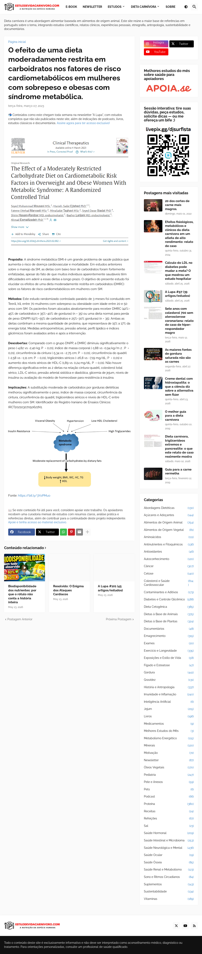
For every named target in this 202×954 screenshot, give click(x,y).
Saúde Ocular (169, 855)
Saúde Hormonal (169, 833)
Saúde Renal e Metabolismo (169, 870)
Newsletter (169, 760)
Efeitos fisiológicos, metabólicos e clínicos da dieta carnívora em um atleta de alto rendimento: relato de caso (179, 234)
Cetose (169, 574)
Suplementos (169, 884)
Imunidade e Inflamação (169, 694)
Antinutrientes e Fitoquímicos (169, 545)
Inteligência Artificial (169, 702)
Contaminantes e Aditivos (169, 592)
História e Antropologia (169, 687)
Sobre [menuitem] (170, 6)
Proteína (169, 804)
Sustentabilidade (169, 892)
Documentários (169, 629)
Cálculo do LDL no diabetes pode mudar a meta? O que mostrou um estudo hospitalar (178, 271)
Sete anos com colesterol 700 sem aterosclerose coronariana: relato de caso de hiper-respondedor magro (179, 321)
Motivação (169, 753)
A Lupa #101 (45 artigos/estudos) (110, 588)
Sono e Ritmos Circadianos (169, 877)
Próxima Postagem (118, 619)
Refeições (169, 819)
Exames (169, 643)
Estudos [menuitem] (115, 6)
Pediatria (169, 775)
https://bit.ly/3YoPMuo (34, 495)
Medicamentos (169, 724)
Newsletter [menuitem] (92, 6)
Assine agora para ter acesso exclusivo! (83, 123)
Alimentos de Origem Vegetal (169, 530)
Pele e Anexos (169, 782)
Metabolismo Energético (169, 738)
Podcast (169, 797)
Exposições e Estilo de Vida (169, 658)
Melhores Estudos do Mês (169, 731)
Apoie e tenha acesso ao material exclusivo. (37, 522)
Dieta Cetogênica (169, 607)
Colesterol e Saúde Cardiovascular (169, 583)
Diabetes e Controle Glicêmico (169, 600)
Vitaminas (169, 899)
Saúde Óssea (169, 862)
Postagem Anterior (19, 619)
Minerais (169, 746)
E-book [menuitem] (71, 6)
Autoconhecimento (169, 559)
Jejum (169, 709)
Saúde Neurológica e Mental (169, 848)
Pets (169, 789)
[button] (186, 6)
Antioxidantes (169, 552)
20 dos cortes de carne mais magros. (177, 205)
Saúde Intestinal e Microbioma (169, 841)
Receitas (169, 811)
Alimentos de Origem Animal (169, 523)
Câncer (169, 566)
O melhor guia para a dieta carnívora (175, 416)
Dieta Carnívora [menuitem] (143, 6)
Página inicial (17, 41)
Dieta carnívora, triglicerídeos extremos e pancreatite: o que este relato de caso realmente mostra (179, 446)
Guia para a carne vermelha (178, 471)
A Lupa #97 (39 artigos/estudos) (177, 294)
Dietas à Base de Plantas (169, 621)
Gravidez (169, 680)
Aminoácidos (169, 537)
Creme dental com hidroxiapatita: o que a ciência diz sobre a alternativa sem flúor (179, 386)
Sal (169, 826)
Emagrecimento (169, 636)
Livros (169, 716)
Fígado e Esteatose (169, 665)
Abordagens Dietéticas (169, 508)
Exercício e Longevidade (169, 651)
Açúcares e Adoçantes (169, 515)
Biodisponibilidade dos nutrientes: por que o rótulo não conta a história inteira (22, 594)
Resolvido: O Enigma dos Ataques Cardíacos (68, 590)
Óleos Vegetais (169, 767)
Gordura (169, 673)
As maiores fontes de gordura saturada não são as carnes (178, 356)
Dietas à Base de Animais (169, 614)
